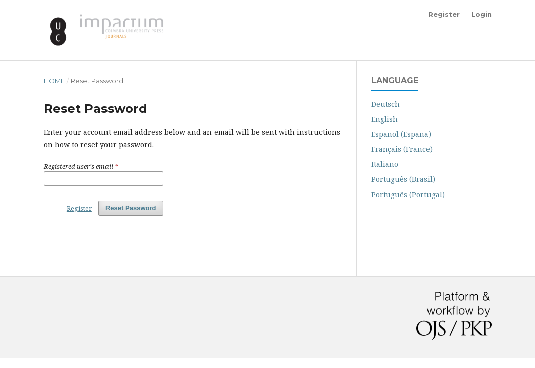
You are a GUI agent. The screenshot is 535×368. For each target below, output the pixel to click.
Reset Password (130, 208)
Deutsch (385, 104)
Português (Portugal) (408, 194)
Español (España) (401, 134)
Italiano (384, 164)
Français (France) (402, 149)
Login (481, 14)
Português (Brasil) (403, 179)
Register (444, 14)
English (384, 119)
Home (54, 81)
